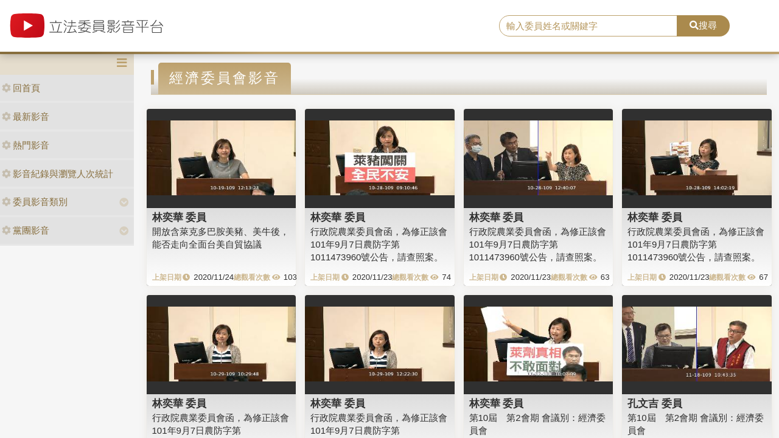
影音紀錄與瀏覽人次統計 (57, 174)
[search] (588, 26)
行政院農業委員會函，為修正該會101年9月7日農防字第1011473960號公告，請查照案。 (378, 244)
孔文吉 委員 (654, 403)
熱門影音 (25, 145)
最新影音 (25, 116)
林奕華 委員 (179, 217)
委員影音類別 (35, 201)
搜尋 (703, 25)
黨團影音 (25, 230)
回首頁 (21, 88)
